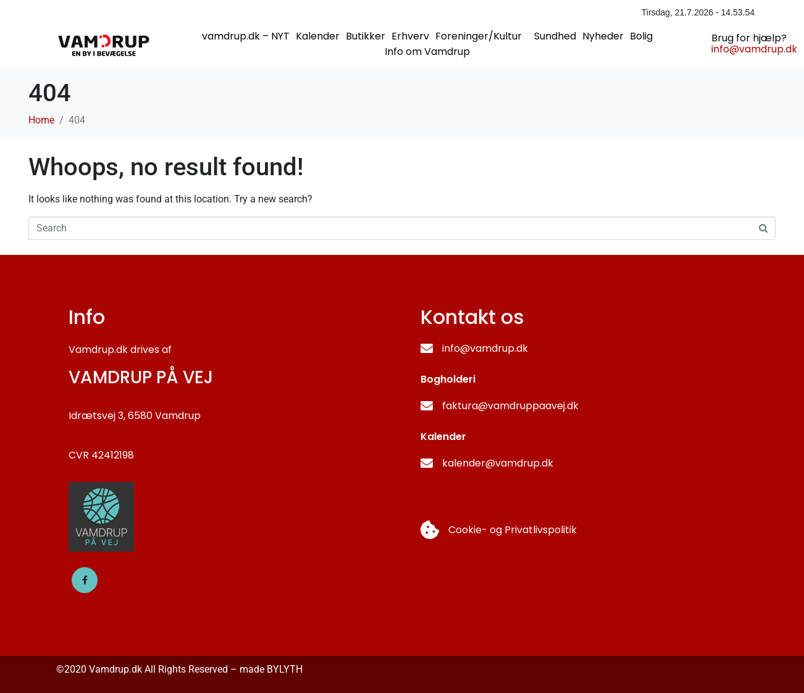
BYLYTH (285, 669)
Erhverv (410, 36)
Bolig (641, 36)
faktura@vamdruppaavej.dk (510, 406)
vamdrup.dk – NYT (246, 36)
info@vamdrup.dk (485, 348)
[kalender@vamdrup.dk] (427, 463)
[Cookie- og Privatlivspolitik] (430, 530)
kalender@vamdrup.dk (497, 463)
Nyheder (603, 36)
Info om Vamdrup (427, 51)
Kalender (318, 36)
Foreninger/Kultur (478, 36)
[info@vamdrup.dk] (427, 348)
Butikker (365, 36)
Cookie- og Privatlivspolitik (512, 530)
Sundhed (555, 36)
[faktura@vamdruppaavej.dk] (427, 406)
